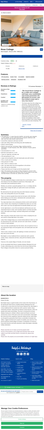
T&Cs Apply (22, 9)
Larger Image (6, 44)
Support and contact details (21, 363)
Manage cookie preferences (20, 370)
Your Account (39, 1)
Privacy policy (20, 365)
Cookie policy (20, 367)
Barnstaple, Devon (11, 51)
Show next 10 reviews (36, 130)
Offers (41, 5)
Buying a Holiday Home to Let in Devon (37, 372)
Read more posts (36, 380)
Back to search (7, 12)
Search (40, 391)
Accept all (22, 427)
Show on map (22, 68)
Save (41, 49)
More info (19, 376)
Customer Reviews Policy (21, 374)
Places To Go (27, 5)
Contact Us (26, 1)
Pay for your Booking (22, 378)
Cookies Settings (22, 419)
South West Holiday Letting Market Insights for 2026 (37, 377)
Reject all (22, 423)
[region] (22, 418)
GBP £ (32, 1)
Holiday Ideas (35, 5)
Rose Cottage (7, 49)
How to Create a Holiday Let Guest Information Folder (37, 364)
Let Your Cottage (18, 1)
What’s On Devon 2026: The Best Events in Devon (37, 368)
